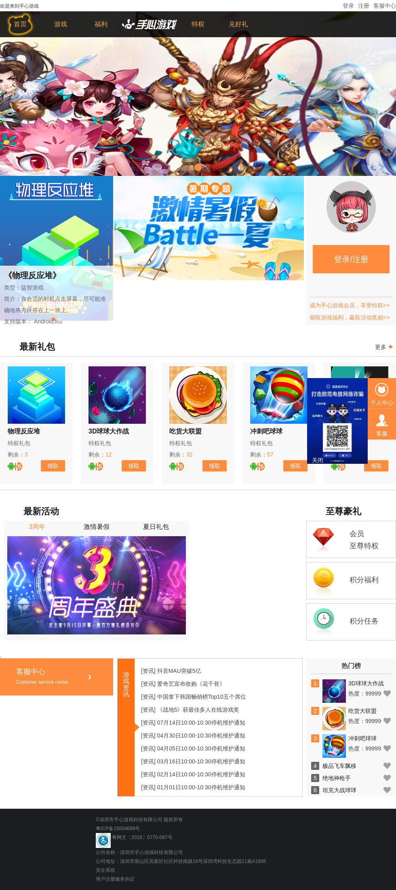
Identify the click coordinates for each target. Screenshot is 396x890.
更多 (384, 346)
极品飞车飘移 (339, 766)
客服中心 (384, 5)
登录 (348, 5)
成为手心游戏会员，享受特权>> (350, 305)
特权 (198, 24)
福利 (101, 24)
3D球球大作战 (108, 431)
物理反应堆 (24, 431)
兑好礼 (238, 24)
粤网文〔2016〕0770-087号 (142, 837)
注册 (363, 5)
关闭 (317, 460)
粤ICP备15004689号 (118, 828)
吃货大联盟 (185, 431)
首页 (20, 24)
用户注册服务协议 (115, 879)
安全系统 (105, 870)
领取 (53, 466)
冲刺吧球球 (266, 431)
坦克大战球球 (339, 790)
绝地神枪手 (336, 778)
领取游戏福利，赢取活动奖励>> (350, 317)
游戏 (60, 24)
